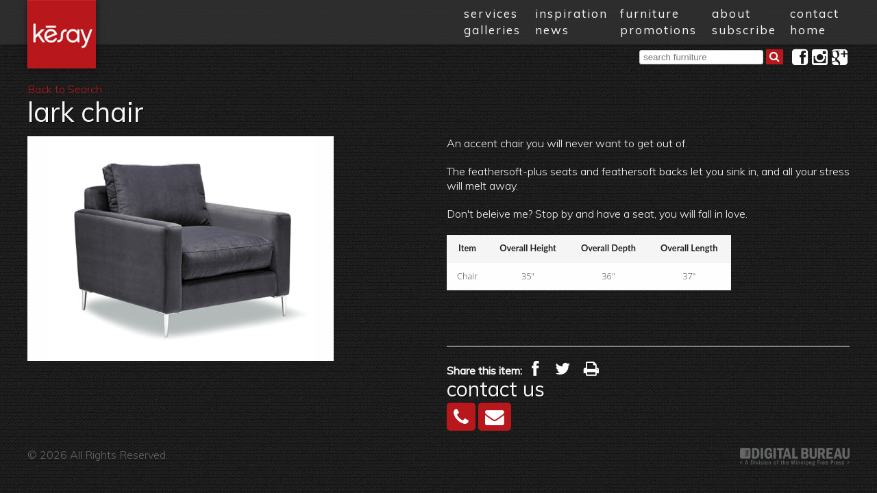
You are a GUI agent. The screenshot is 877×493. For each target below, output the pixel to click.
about (731, 13)
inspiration (571, 13)
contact (814, 13)
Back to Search (64, 89)
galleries (492, 30)
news (552, 30)
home (808, 30)
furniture (650, 13)
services (491, 13)
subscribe (744, 30)
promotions (658, 30)
